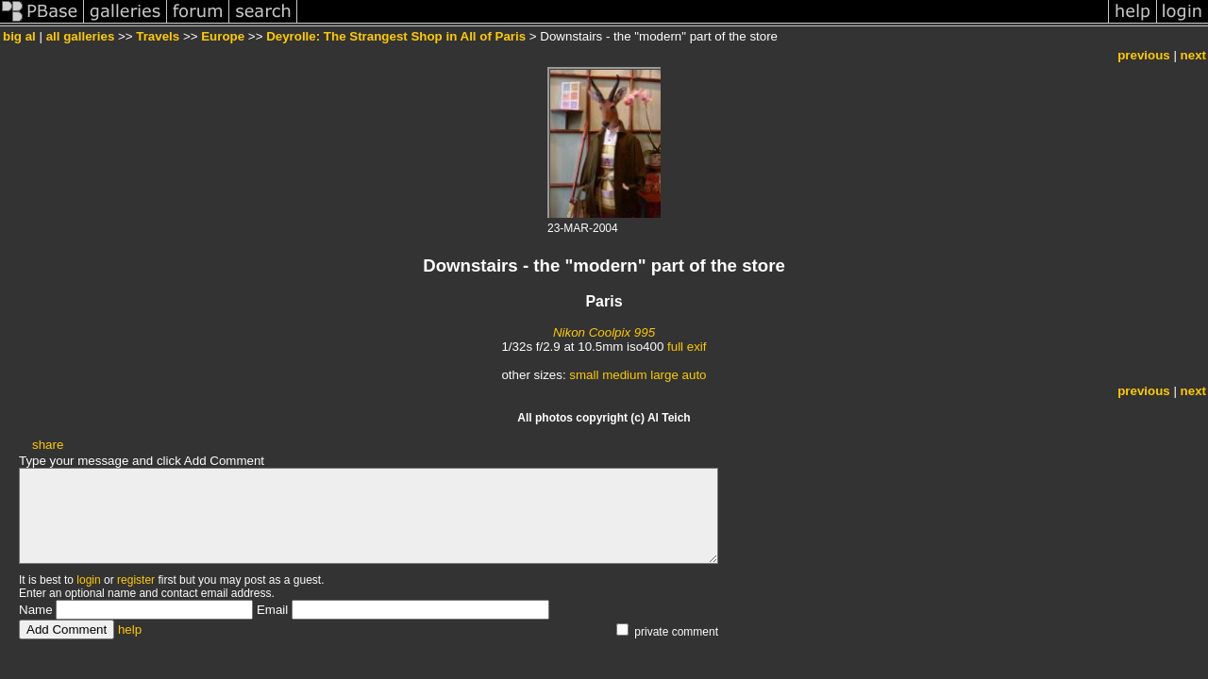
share (47, 445)
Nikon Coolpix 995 (604, 332)
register (136, 580)
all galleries (80, 36)
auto (694, 375)
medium (624, 375)
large (664, 375)
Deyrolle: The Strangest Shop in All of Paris (396, 36)
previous (1143, 55)
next (1193, 55)
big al (19, 36)
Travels (157, 36)
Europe (222, 36)
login (88, 580)
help (130, 629)
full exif (686, 347)
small (583, 375)
